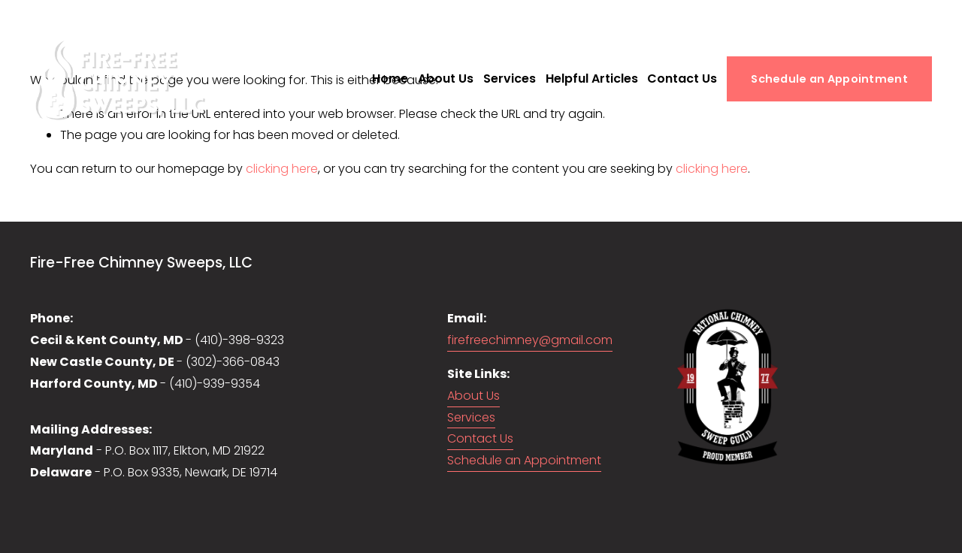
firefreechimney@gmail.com (530, 340)
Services (509, 78)
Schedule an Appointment (829, 78)
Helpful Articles (592, 78)
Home (390, 78)
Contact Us (682, 78)
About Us (445, 78)
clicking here (282, 168)
